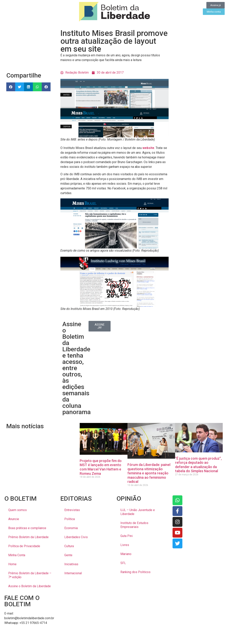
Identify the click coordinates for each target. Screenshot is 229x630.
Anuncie (13, 519)
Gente (68, 555)
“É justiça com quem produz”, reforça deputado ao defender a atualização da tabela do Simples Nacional (198, 464)
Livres (124, 545)
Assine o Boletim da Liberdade (29, 586)
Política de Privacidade (24, 546)
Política (69, 519)
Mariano (125, 554)
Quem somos (17, 510)
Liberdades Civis (76, 537)
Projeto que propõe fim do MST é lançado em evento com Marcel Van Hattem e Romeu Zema (101, 467)
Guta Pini (126, 536)
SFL (123, 563)
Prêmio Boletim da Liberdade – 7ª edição (29, 575)
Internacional (73, 573)
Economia (71, 528)
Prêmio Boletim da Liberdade (28, 537)
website (148, 148)
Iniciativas (71, 564)
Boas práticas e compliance (27, 528)
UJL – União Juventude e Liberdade (137, 512)
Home (12, 564)
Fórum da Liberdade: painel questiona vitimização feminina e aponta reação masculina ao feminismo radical (148, 473)
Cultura (69, 546)
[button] (10, 86)
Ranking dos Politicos (135, 572)
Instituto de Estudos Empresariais (134, 525)
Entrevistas (72, 510)
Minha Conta (16, 555)
